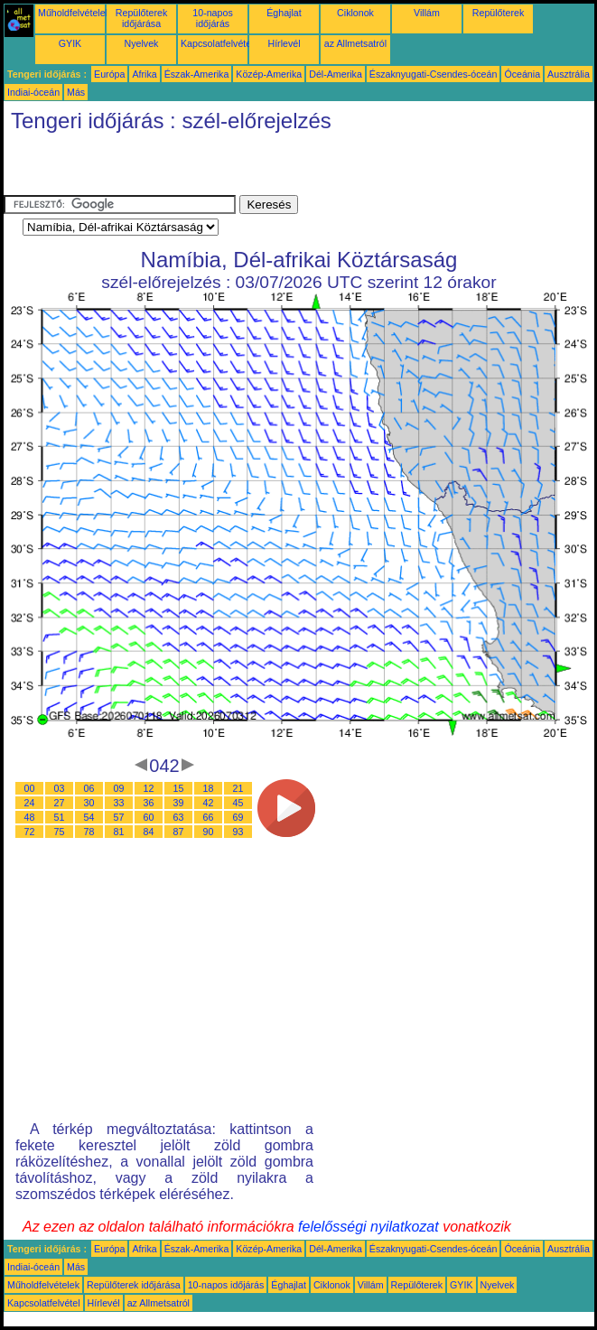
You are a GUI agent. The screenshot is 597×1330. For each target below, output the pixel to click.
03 (59, 788)
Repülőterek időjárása (141, 18)
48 (29, 817)
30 (89, 802)
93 (238, 831)
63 (178, 817)
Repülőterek (498, 12)
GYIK (70, 43)
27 (59, 802)
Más (76, 92)
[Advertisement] (215, 168)
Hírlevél (283, 43)
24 (29, 802)
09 (119, 788)
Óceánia (522, 74)
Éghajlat (284, 12)
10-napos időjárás (212, 18)
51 (59, 817)
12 (149, 788)
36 (149, 802)
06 (89, 788)
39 (178, 802)
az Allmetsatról (355, 43)
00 (29, 788)
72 (29, 831)
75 (59, 831)
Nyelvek (142, 43)
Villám (427, 12)
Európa (109, 74)
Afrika (144, 74)
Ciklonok (355, 12)
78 (89, 831)
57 (119, 817)
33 (119, 802)
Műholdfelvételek (74, 12)
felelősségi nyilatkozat (368, 1226)
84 (149, 831)
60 (149, 817)
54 (89, 817)
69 (238, 817)
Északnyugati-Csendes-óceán (433, 74)
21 (238, 788)
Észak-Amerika (196, 74)
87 (178, 831)
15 (178, 788)
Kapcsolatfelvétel (217, 43)
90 (208, 831)
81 (119, 831)
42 (208, 802)
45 (238, 802)
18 (208, 788)
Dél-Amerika (335, 74)
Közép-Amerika (269, 74)
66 (208, 817)
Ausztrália (568, 74)
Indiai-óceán (33, 92)
